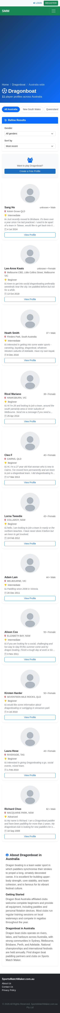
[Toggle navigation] (53, 11)
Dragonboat (18, 84)
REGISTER (51, 3)
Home (5, 84)
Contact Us (7, 987)
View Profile (30, 235)
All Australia (10, 109)
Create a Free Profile (30, 171)
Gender (8, 128)
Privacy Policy (9, 990)
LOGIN (37, 3)
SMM (5, 11)
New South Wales (32, 109)
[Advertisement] (30, 51)
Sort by (8, 140)
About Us (6, 983)
